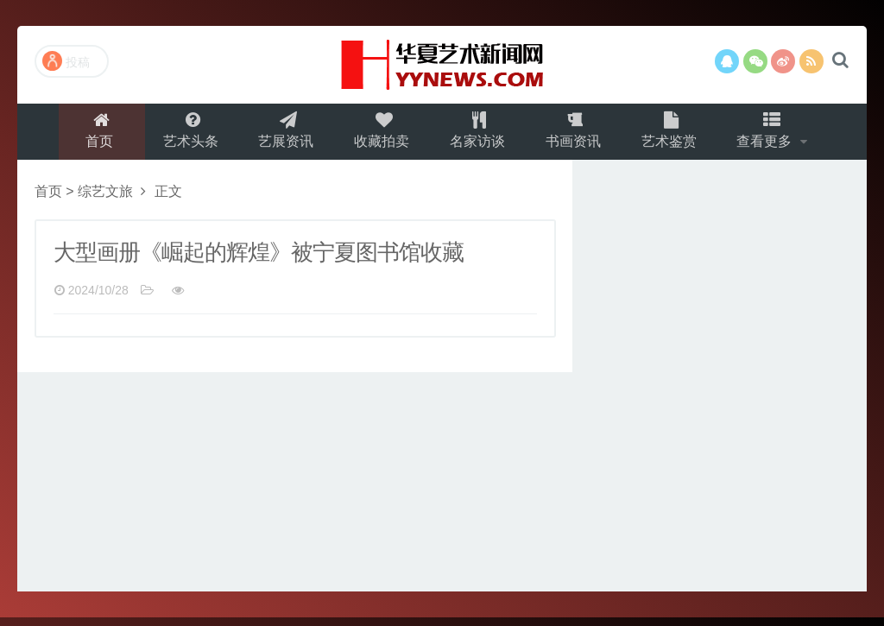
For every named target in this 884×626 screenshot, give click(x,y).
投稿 (66, 61)
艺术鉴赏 (675, 135)
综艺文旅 (105, 200)
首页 (90, 135)
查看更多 (775, 135)
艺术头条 (183, 135)
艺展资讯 (281, 135)
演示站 (442, 65)
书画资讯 (576, 135)
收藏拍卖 (379, 135)
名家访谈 (478, 135)
